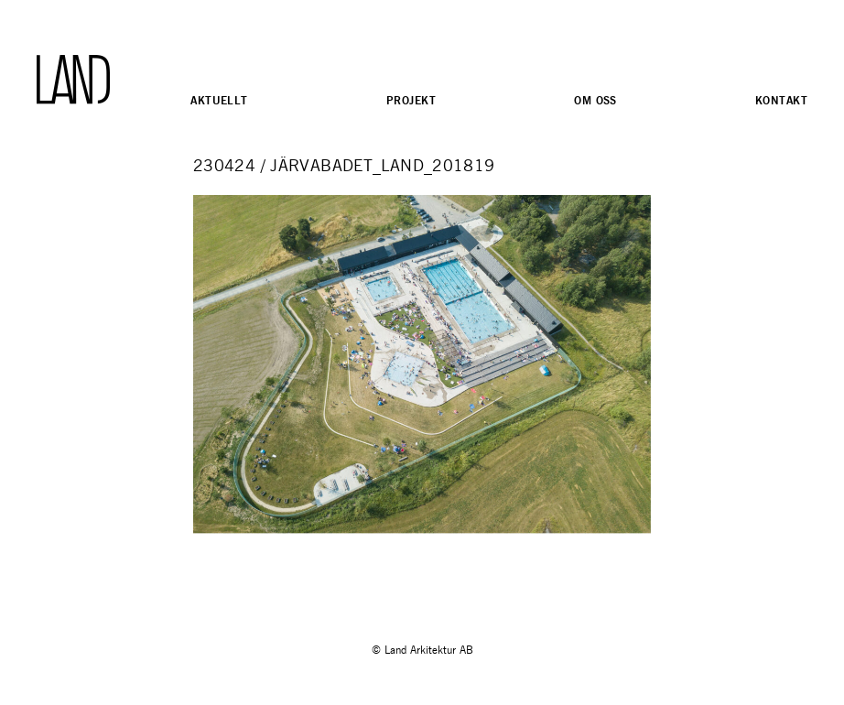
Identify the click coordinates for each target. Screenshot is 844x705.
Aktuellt (218, 100)
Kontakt (781, 100)
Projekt (411, 100)
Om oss (595, 100)
